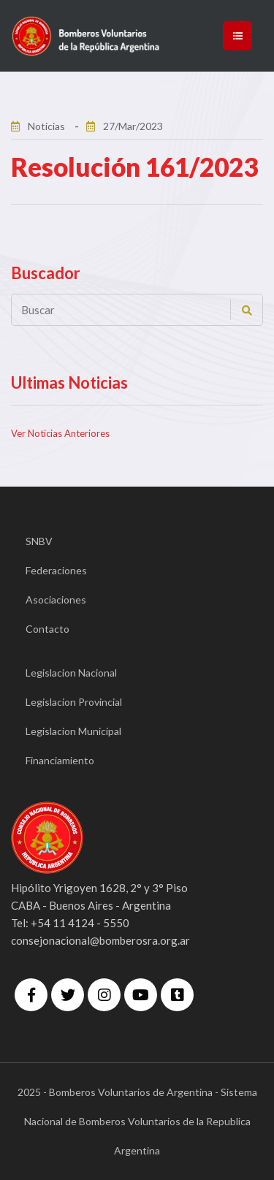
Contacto (47, 629)
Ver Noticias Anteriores (60, 433)
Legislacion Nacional (71, 672)
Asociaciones (56, 599)
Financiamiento (60, 760)
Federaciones (56, 570)
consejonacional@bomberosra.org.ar (100, 940)
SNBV (39, 541)
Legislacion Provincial (74, 702)
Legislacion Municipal (73, 731)
